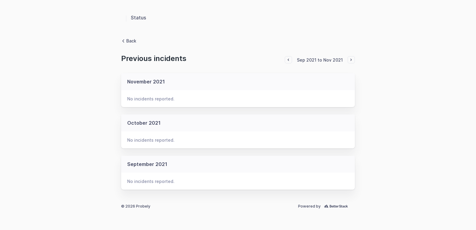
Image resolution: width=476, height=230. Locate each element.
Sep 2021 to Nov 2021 (320, 60)
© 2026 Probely (135, 206)
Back (128, 40)
